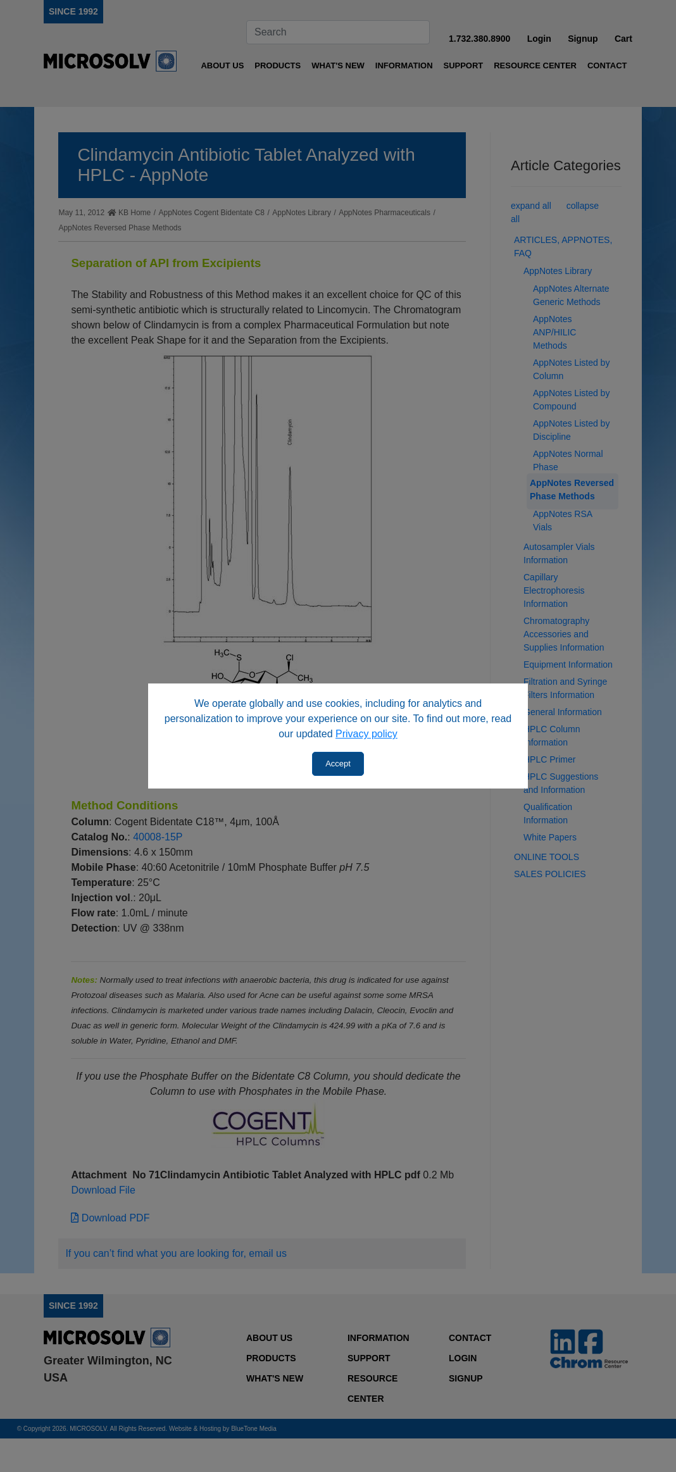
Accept (338, 763)
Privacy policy (366, 733)
